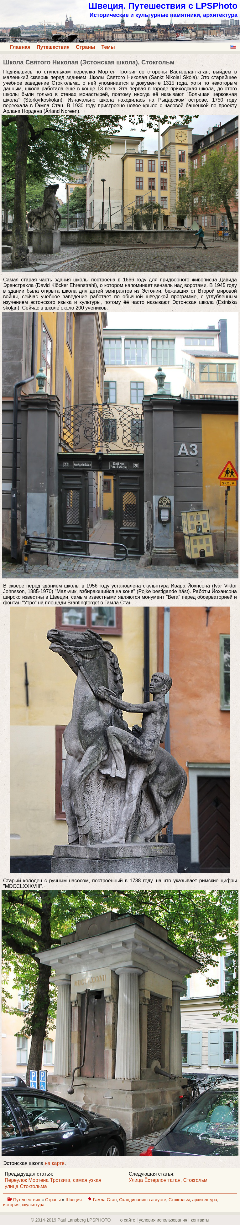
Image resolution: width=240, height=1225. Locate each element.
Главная (20, 47)
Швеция (74, 1199)
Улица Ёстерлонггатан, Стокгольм (168, 1180)
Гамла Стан (105, 1199)
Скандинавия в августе (142, 1199)
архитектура (204, 1199)
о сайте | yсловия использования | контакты (164, 1219)
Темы (108, 47)
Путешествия (53, 47)
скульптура (33, 1204)
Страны (85, 47)
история (11, 1204)
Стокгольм (179, 1199)
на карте (55, 1163)
